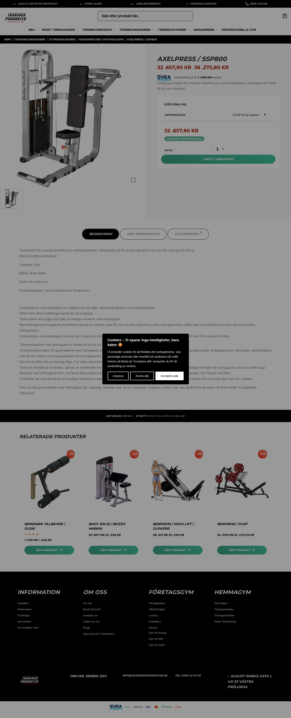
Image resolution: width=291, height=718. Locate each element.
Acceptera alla (169, 376)
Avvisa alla (142, 376)
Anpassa (118, 376)
